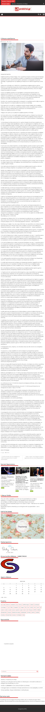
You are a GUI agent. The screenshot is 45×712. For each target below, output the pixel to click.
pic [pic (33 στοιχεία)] (40, 607)
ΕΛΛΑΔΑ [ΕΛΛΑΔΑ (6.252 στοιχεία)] (9, 612)
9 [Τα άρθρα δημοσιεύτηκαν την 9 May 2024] (22, 587)
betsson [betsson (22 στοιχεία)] (8, 604)
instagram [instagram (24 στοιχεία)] (16, 607)
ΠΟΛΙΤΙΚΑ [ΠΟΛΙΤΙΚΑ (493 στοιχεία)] (3, 615)
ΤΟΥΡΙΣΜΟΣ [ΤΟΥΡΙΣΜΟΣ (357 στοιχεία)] (19, 615)
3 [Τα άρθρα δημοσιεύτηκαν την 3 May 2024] (28, 585)
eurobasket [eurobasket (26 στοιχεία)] (37, 604)
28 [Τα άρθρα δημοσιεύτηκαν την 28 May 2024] (10, 593)
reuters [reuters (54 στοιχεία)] (2, 609)
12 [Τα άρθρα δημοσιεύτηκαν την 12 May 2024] (41, 587)
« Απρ (2, 597)
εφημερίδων (12, 643)
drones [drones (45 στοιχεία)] (20, 604)
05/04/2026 (3, 475)
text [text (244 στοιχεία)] (24, 609)
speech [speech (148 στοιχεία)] (17, 609)
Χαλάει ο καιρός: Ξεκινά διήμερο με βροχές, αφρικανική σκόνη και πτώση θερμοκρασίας (34, 457)
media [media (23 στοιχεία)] (31, 607)
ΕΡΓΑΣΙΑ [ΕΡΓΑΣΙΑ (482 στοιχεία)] (28, 612)
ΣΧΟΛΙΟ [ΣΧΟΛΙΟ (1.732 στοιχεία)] (14, 615)
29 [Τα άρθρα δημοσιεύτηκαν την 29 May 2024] (16, 593)
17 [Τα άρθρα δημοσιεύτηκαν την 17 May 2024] (28, 589)
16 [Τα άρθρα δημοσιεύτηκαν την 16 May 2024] (22, 589)
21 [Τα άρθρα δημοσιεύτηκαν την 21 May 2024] (10, 591)
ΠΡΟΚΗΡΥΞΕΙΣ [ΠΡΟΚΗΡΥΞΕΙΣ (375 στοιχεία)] (8, 615)
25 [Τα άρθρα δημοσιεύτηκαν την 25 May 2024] (34, 591)
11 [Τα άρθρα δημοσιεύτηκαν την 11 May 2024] (34, 587)
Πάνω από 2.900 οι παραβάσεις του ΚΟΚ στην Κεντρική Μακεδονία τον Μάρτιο (19, 498)
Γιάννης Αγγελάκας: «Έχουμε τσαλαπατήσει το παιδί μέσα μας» (15, 690)
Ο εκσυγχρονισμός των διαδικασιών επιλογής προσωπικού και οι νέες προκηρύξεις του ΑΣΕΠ (22, 687)
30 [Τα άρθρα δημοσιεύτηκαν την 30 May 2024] (22, 593)
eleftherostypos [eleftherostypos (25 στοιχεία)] (26, 604)
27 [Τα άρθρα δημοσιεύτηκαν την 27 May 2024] (3, 593)
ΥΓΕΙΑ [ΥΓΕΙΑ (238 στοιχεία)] (24, 615)
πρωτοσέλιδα (7, 643)
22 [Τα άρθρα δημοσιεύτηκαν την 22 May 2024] (16, 591)
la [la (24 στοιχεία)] (19, 607)
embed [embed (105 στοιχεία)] (31, 604)
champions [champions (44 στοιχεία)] (13, 604)
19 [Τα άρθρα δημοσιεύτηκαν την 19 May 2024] (41, 589)
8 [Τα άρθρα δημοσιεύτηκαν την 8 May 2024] (16, 587)
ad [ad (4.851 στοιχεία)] (1, 604)
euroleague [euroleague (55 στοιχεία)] (3, 607)
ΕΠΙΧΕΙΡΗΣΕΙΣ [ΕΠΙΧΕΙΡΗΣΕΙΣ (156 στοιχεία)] (23, 612)
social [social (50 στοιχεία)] (10, 609)
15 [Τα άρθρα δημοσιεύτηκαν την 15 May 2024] (16, 589)
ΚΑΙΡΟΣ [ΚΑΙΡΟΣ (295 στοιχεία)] (33, 612)
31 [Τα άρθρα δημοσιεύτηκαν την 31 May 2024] (28, 593)
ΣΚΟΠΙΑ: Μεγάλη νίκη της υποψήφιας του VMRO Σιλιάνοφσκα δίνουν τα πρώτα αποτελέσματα (10, 458)
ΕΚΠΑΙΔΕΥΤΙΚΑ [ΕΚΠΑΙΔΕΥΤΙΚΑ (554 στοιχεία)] (4, 612)
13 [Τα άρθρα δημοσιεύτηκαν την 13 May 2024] (3, 589)
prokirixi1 (9, 41)
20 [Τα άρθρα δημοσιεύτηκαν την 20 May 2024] (3, 591)
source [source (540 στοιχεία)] (13, 609)
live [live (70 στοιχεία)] (28, 607)
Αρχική (3, 452)
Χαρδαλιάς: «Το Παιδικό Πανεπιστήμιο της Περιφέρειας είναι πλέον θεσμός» (18, 500)
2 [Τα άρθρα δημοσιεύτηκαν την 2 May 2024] (22, 585)
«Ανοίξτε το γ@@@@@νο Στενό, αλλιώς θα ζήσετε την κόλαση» (29, 3)
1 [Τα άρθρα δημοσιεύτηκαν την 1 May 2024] (16, 585)
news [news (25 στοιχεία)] (38, 607)
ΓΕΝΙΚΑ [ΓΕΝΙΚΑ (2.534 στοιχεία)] (39, 609)
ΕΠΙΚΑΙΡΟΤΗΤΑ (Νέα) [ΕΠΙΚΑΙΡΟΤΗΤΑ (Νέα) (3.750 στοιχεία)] (16, 612)
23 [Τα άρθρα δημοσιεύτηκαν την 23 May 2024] (22, 591)
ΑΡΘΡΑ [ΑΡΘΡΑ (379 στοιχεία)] (35, 609)
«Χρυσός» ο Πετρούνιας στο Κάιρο (9, 679)
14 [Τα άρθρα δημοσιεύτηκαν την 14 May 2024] (10, 589)
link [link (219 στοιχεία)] (25, 607)
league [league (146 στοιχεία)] (22, 607)
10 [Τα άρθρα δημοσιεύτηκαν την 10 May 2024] (28, 587)
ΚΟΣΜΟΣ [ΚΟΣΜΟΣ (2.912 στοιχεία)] (37, 612)
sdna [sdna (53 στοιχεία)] (6, 609)
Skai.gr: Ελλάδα (6, 495)
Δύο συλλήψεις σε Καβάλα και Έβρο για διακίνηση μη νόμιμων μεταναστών (17, 502)
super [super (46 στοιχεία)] (21, 609)
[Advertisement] (22, 27)
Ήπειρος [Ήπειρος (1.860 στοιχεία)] (30, 609)
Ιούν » (5, 597)
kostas (8, 475)
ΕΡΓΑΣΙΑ (7, 452)
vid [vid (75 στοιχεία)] (27, 609)
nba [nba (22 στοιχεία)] (35, 607)
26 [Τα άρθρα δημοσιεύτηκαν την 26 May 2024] (41, 591)
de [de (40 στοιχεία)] (17, 604)
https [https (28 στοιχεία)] (12, 607)
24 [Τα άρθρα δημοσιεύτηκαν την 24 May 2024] (28, 591)
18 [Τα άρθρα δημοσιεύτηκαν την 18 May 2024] (34, 589)
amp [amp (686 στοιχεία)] (4, 604)
